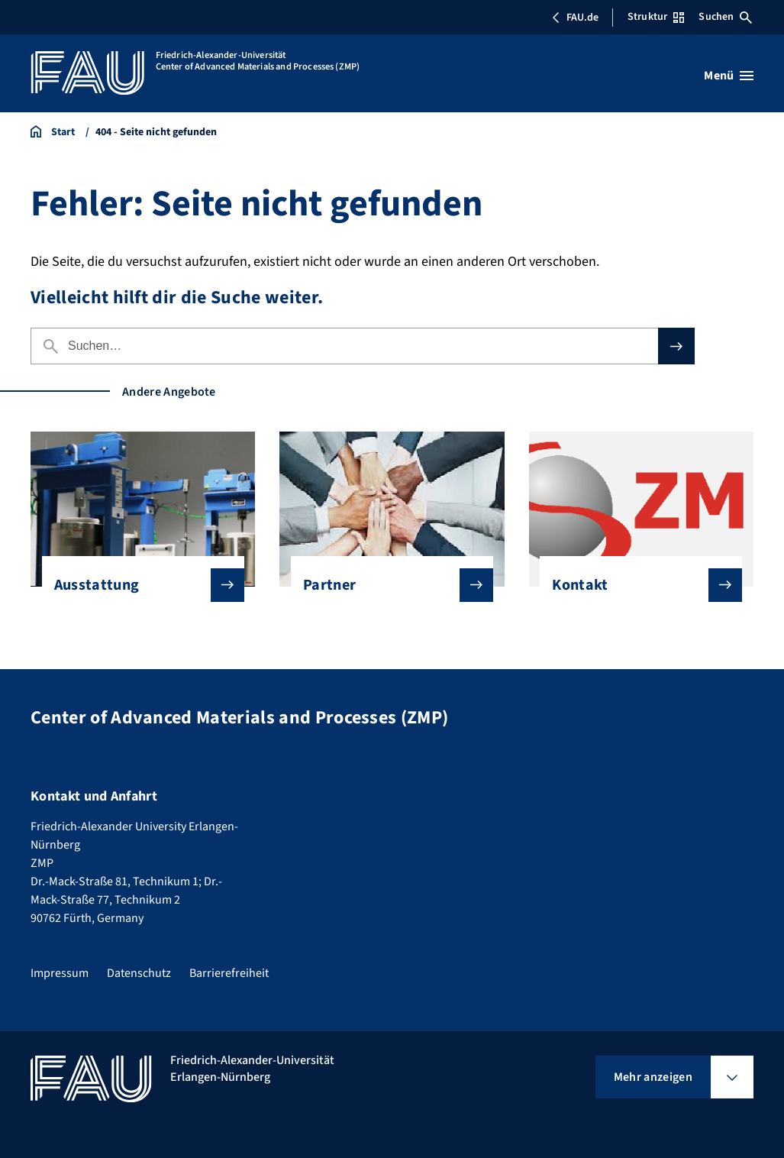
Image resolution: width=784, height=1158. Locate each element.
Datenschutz (139, 973)
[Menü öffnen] (728, 75)
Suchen (725, 16)
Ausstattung (137, 585)
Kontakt (635, 585)
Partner (386, 585)
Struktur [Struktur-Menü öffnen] (656, 16)
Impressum (60, 973)
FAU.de (574, 17)
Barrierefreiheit (229, 973)
